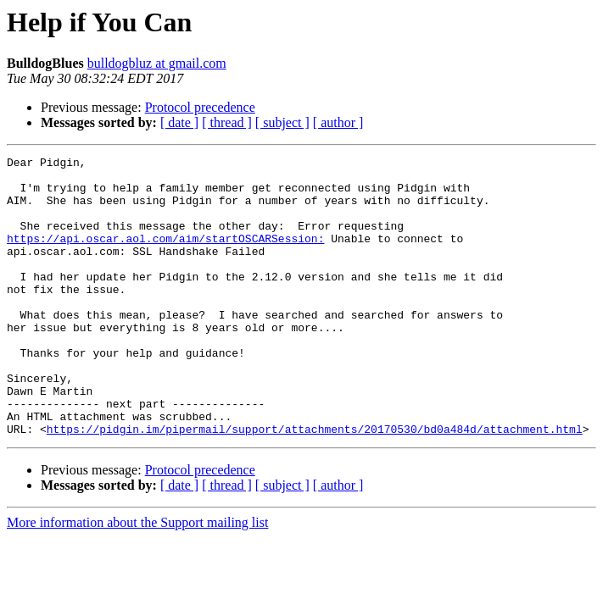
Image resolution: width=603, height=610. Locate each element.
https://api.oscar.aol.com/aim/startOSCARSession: (165, 255)
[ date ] (179, 122)
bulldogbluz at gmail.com (156, 63)
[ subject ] (282, 122)
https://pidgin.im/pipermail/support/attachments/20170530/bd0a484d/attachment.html (315, 484)
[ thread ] (227, 122)
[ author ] (338, 122)
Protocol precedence (200, 107)
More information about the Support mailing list (137, 578)
